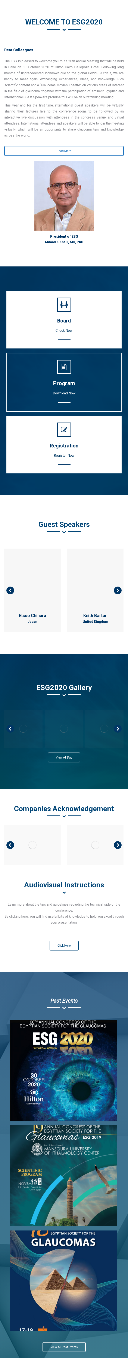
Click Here (64, 945)
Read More (64, 151)
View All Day (64, 757)
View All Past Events (64, 1347)
